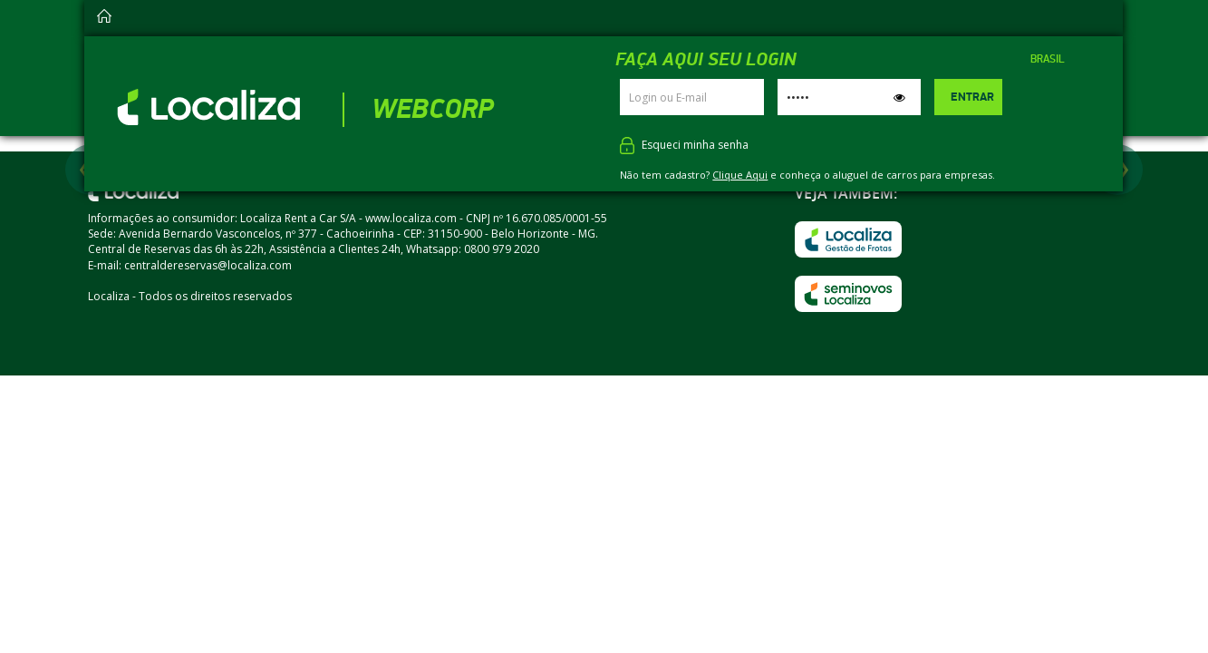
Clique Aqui (740, 174)
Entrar (972, 97)
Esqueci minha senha (695, 144)
